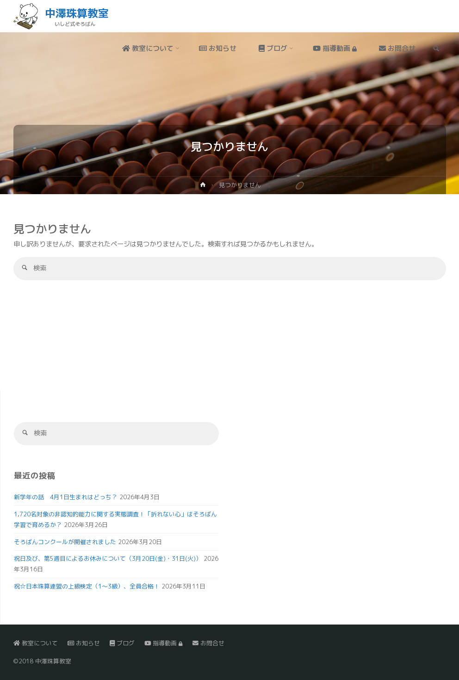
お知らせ (84, 643)
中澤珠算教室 (77, 13)
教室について (35, 643)
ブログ (122, 643)
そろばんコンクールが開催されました (65, 542)
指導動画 (163, 643)
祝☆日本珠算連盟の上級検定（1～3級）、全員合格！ (87, 586)
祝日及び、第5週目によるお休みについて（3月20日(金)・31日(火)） (108, 558)
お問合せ (208, 643)
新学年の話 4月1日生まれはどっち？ (66, 497)
